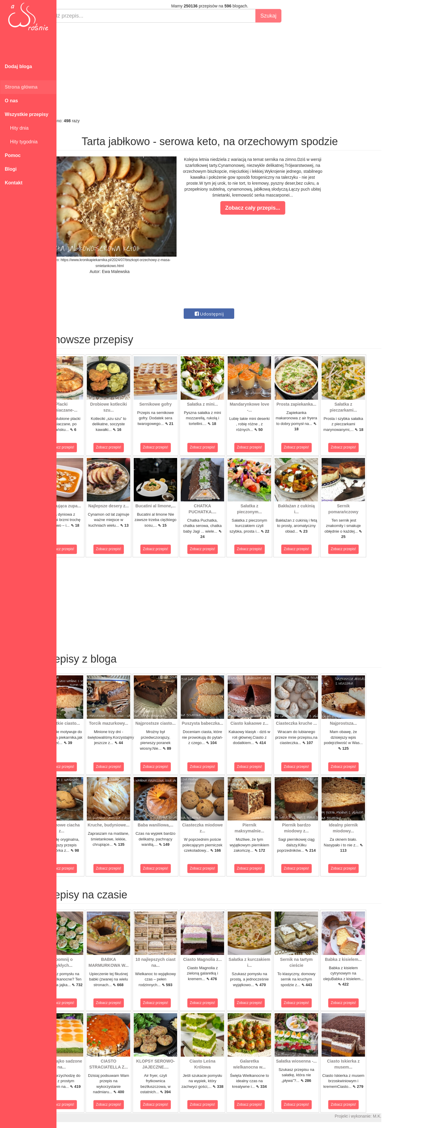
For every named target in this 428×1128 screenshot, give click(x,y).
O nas (11, 100)
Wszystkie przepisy (26, 114)
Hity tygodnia (21, 141)
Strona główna (21, 87)
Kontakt (14, 182)
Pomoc (13, 155)
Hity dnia (17, 128)
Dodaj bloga (18, 66)
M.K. (398, 1116)
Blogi (11, 169)
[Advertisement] (231, 70)
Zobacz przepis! (83, 447)
